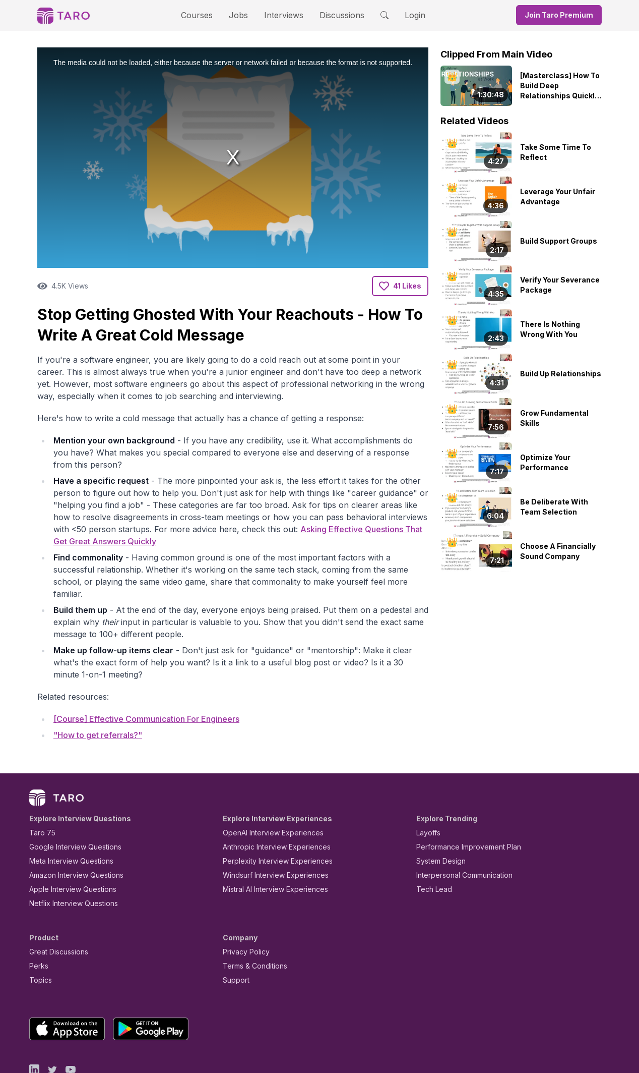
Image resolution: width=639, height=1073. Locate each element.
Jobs (241, 15)
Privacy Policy (243, 908)
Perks (37, 922)
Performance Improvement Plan (461, 803)
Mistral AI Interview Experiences (270, 845)
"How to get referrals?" (97, 691)
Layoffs (427, 789)
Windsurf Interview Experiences (268, 831)
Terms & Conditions (251, 922)
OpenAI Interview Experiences (266, 789)
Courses (206, 15)
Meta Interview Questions (65, 817)
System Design (437, 817)
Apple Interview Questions (67, 845)
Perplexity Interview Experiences (270, 817)
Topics (38, 936)
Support (234, 936)
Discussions (334, 15)
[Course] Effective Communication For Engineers (146, 674)
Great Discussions (55, 908)
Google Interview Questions (69, 803)
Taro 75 (40, 789)
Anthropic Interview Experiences (269, 803)
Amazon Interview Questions (70, 831)
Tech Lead (430, 845)
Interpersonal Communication (458, 831)
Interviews (282, 15)
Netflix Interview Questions (68, 859)
